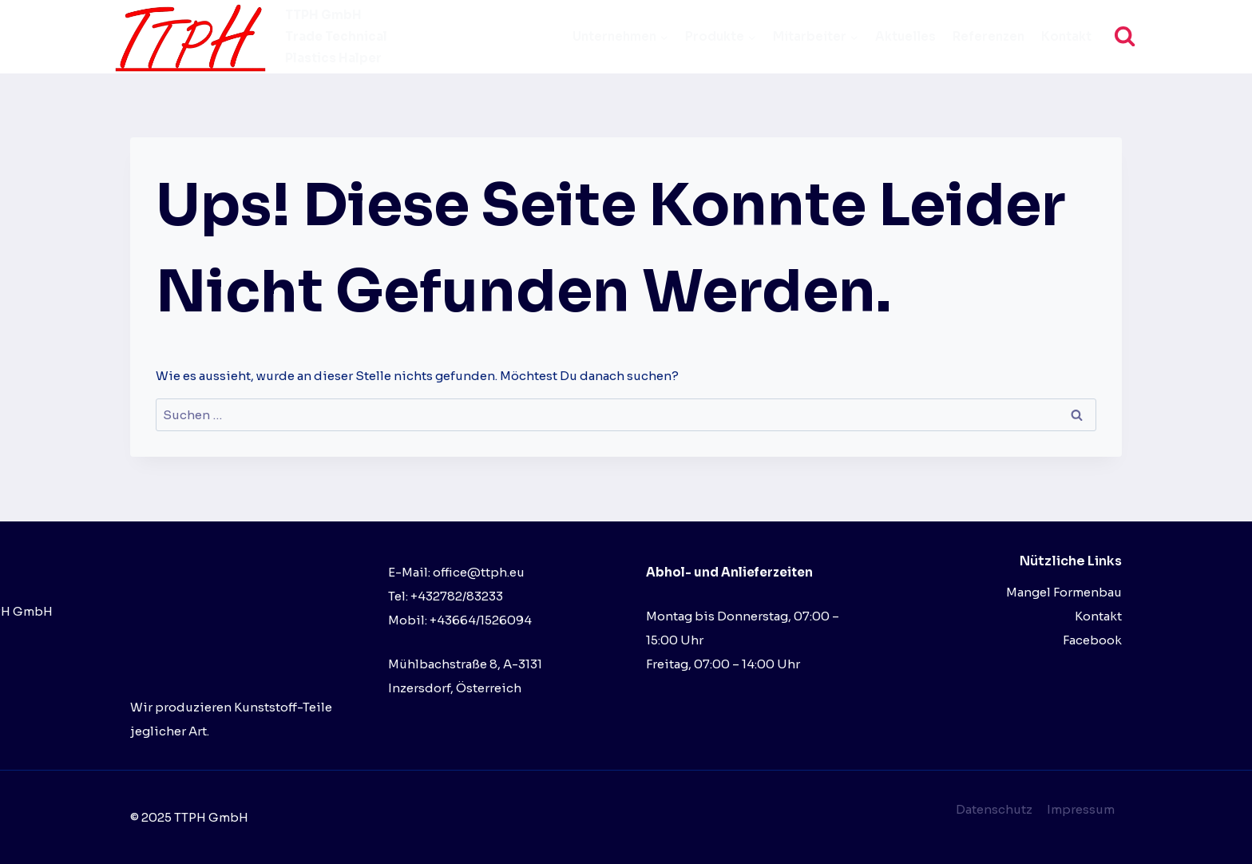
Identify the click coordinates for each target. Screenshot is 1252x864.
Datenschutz (994, 809)
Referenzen (988, 36)
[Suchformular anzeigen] (1124, 36)
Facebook (1092, 640)
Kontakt (1066, 36)
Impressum (1081, 809)
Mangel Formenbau (1064, 592)
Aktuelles (905, 36)
